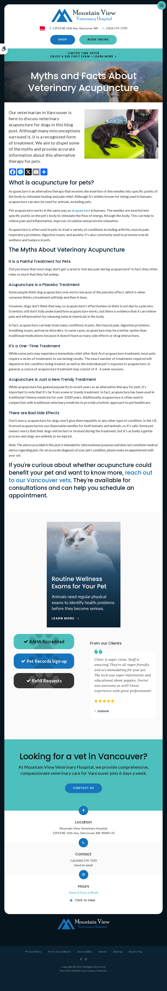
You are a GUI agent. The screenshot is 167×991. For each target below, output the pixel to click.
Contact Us (83, 788)
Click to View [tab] (85, 900)
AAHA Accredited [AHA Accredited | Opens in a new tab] (44, 641)
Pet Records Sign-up (44, 661)
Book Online (98, 39)
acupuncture (80, 210)
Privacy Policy (33, 951)
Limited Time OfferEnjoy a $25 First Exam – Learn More (81, 54)
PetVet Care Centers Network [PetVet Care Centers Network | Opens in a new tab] (89, 970)
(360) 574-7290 (116, 28)
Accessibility (84, 951)
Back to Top (135, 951)
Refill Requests (44, 680)
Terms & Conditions (59, 951)
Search (103, 951)
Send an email (83, 865)
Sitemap (117, 951)
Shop (62, 39)
